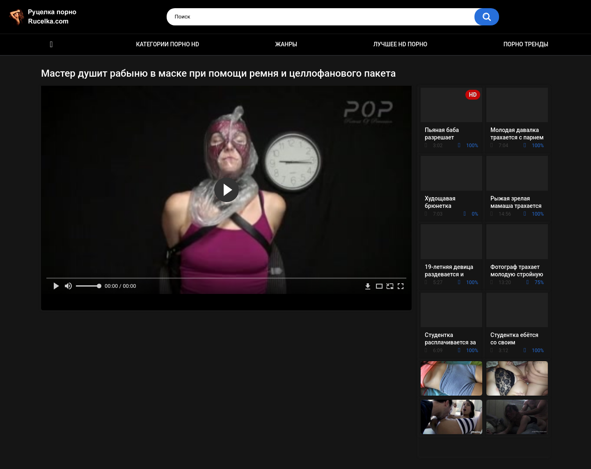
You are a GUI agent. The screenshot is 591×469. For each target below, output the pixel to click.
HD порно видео (51, 44)
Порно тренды (526, 44)
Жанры (286, 44)
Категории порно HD (167, 44)
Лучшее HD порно (400, 44)
